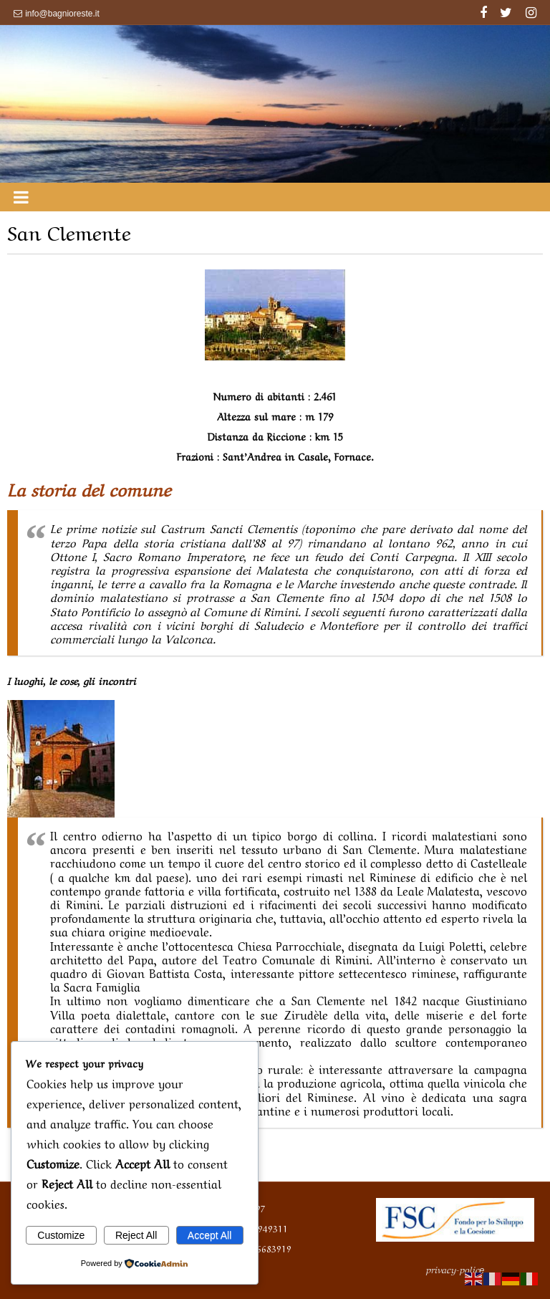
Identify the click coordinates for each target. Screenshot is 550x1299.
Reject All (136, 1235)
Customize (61, 1235)
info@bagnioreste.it (62, 14)
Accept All (209, 1235)
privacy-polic (455, 1268)
